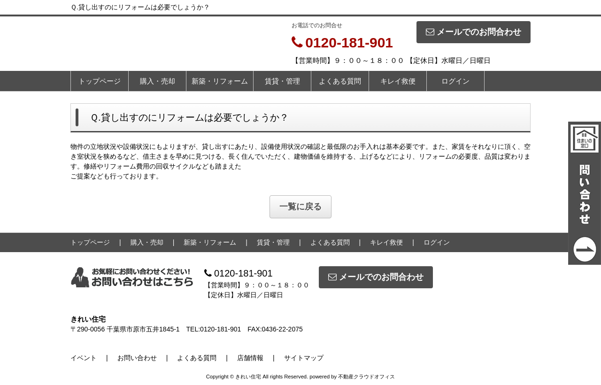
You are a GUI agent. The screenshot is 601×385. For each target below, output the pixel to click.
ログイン (455, 81)
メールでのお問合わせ (473, 32)
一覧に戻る (300, 206)
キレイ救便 (398, 81)
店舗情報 (250, 358)
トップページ (99, 81)
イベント (83, 358)
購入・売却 (157, 81)
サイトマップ (304, 358)
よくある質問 (340, 81)
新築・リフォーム (220, 81)
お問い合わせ (137, 358)
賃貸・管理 (282, 81)
